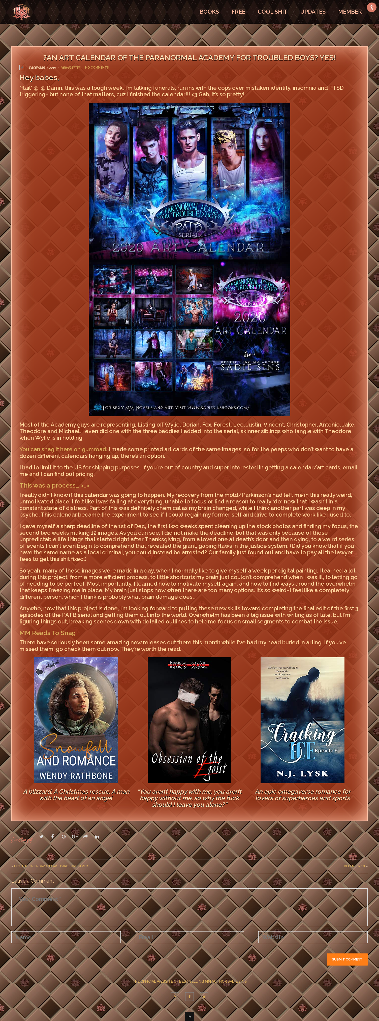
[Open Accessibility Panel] (371, 7)
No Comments (97, 67)
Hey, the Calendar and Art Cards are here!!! (51, 866)
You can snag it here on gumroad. (63, 449)
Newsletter (70, 67)
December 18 (354, 866)
